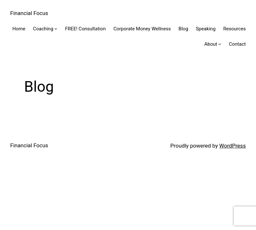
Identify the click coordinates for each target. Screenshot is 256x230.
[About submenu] (219, 43)
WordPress (232, 145)
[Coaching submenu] (55, 28)
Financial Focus (29, 13)
